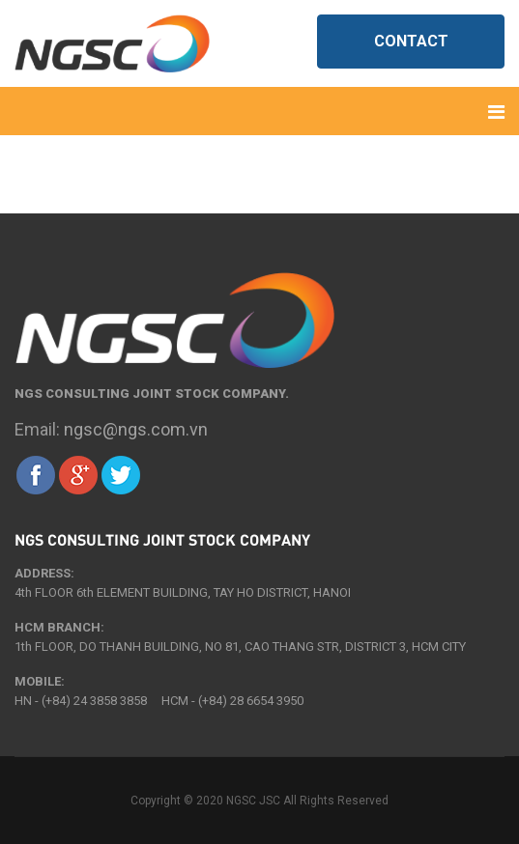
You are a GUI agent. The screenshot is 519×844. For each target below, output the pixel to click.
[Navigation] (496, 111)
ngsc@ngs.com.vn (136, 429)
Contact (411, 41)
